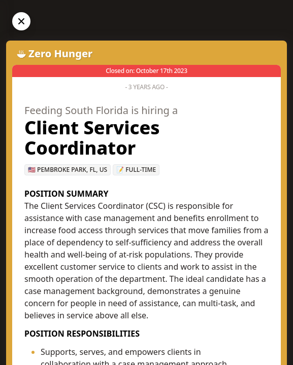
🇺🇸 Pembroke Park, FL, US (67, 169)
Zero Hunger (60, 53)
